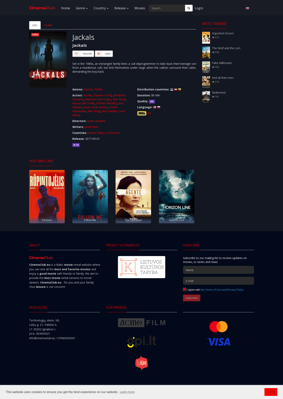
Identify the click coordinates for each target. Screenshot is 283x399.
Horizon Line (176, 220)
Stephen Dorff (102, 95)
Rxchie (87, 95)
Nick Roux (119, 99)
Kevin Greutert (96, 121)
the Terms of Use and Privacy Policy (222, 289)
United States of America (104, 133)
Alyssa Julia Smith (83, 103)
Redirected (219, 92)
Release (121, 8)
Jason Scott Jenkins (95, 107)
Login (199, 8)
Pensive (47, 220)
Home (65, 8)
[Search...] (167, 8)
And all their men (222, 78)
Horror (88, 89)
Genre (82, 8)
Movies (139, 8)
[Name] (218, 270)
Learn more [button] (127, 392)
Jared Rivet (91, 127)
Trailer (48, 25)
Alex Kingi (94, 111)
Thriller (98, 89)
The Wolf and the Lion (226, 48)
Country (101, 8)
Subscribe (192, 298)
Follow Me (90, 220)
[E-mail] (218, 281)
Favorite (82, 54)
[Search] (189, 8)
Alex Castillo (109, 111)
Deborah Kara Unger (98, 99)
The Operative (133, 220)
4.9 (149, 113)
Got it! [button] (271, 392)
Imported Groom (223, 33)
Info (34, 25)
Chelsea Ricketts (106, 103)
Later (103, 54)
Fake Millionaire (222, 63)
